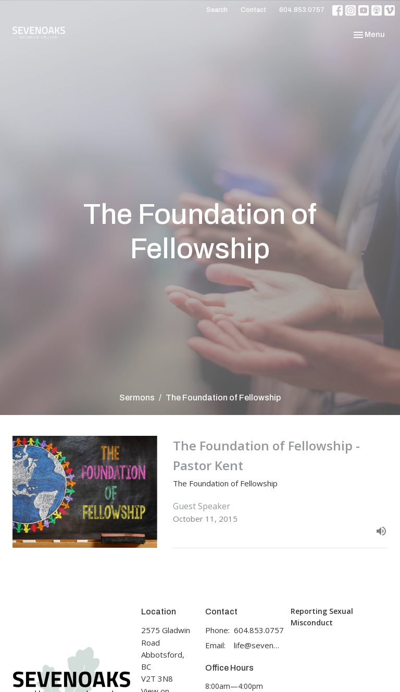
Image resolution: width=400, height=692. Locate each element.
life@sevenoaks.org (257, 645)
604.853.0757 (301, 10)
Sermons (137, 397)
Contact (253, 10)
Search (217, 10)
